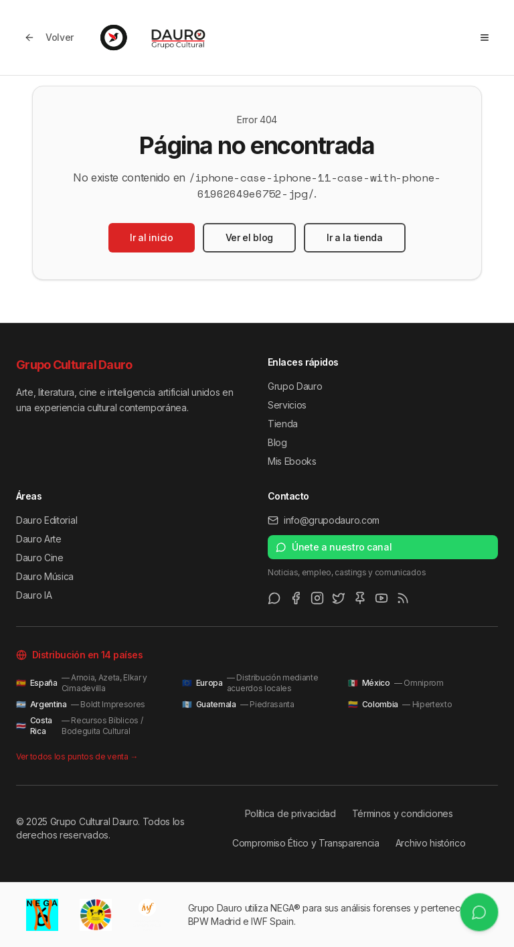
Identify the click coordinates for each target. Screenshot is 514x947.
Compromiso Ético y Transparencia (305, 843)
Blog (277, 442)
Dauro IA (34, 595)
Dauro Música (45, 576)
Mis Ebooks (292, 461)
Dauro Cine (40, 557)
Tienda (283, 423)
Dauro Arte (39, 538)
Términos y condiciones (402, 813)
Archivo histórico (431, 843)
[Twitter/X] (338, 598)
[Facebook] (296, 598)
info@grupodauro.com (323, 520)
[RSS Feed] (403, 598)
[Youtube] (381, 598)
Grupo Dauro (295, 386)
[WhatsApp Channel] (274, 598)
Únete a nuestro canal (334, 547)
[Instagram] (317, 598)
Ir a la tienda (355, 237)
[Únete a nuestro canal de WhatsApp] (479, 912)
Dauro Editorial (46, 520)
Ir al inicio (151, 237)
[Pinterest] (360, 598)
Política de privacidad (290, 813)
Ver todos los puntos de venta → (77, 756)
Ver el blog (249, 237)
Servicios (287, 405)
